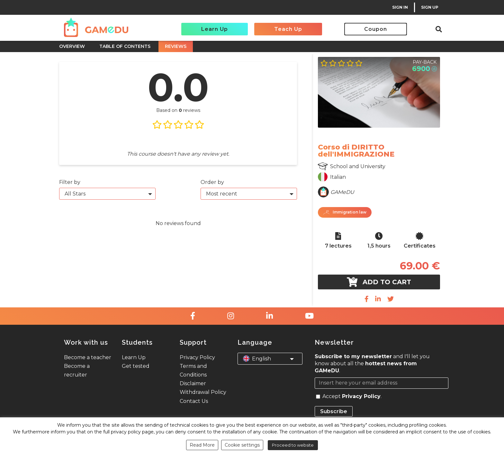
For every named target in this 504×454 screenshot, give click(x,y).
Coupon (375, 29)
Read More (202, 445)
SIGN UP (429, 7)
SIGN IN (400, 7)
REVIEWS (175, 46)
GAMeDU (342, 192)
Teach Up (288, 29)
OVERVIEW (72, 46)
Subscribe (333, 411)
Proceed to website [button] (293, 445)
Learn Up (214, 29)
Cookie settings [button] (242, 445)
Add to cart (379, 282)
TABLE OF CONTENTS (124, 46)
